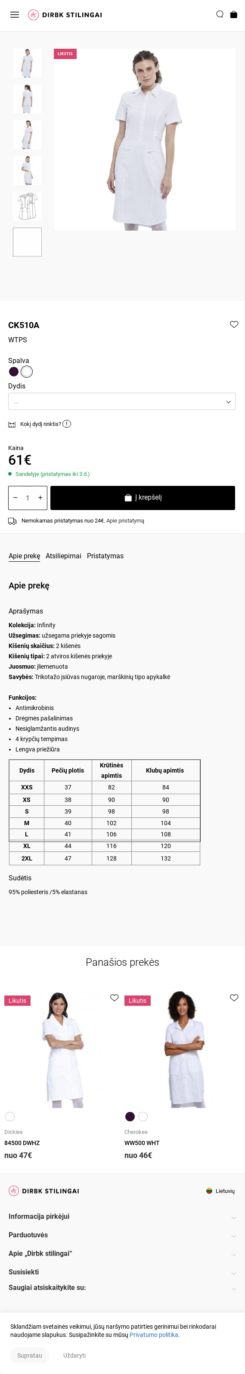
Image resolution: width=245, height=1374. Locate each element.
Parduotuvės (28, 1235)
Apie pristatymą (125, 520)
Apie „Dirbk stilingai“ (40, 1253)
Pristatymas (105, 556)
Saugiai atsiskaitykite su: (47, 1287)
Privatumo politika (154, 1334)
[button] (122, 401)
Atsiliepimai (63, 556)
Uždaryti (74, 1355)
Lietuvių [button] (220, 1191)
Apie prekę (24, 556)
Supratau (29, 1355)
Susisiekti (24, 1272)
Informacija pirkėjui (39, 1216)
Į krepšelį (143, 498)
